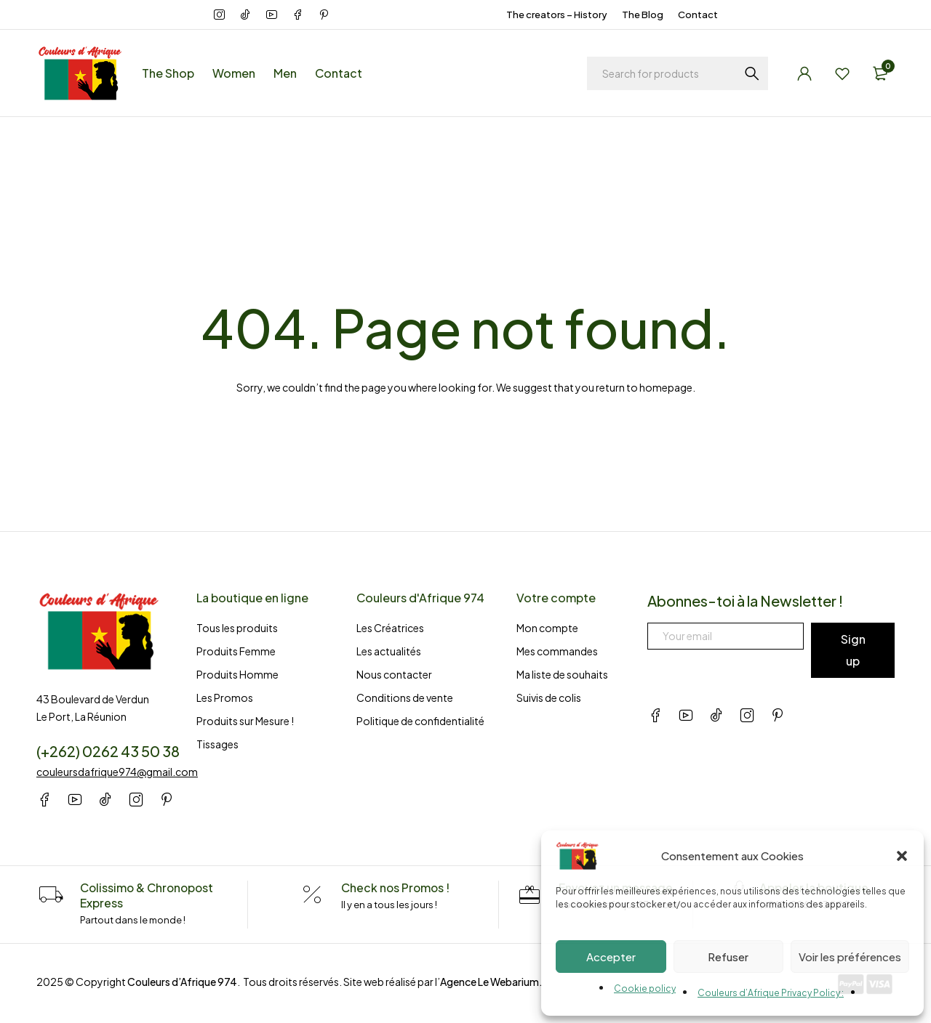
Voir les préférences (850, 956)
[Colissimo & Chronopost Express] (50, 895)
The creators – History (556, 14)
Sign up (852, 649)
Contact (698, 14)
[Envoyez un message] (529, 895)
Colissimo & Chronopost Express (148, 895)
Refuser (728, 956)
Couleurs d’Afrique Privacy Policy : (771, 992)
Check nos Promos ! (395, 887)
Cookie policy (645, 988)
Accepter (611, 956)
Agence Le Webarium (489, 980)
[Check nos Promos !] (310, 895)
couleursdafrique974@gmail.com (117, 771)
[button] (902, 856)
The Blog (642, 14)
